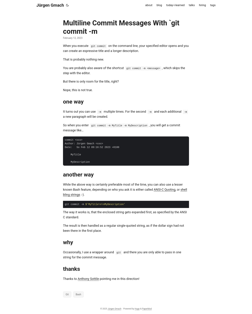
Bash (78, 294)
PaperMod (147, 309)
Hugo (137, 309)
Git (67, 294)
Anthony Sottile (88, 279)
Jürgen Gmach (50, 5)
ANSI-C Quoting (164, 189)
